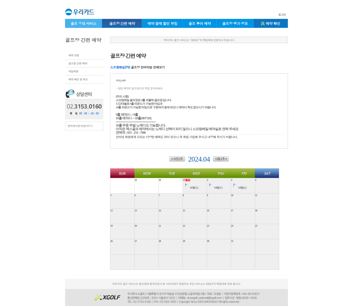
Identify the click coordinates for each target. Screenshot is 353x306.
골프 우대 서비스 (83, 23)
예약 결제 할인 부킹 (162, 23)
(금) (191, 187)
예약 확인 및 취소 (78, 79)
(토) (215, 187)
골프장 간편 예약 (122, 23)
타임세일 (73, 71)
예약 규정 (73, 55)
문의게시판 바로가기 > (80, 126)
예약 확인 (270, 23)
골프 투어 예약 (199, 23)
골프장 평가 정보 (235, 23)
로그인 (282, 14)
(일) (239, 187)
